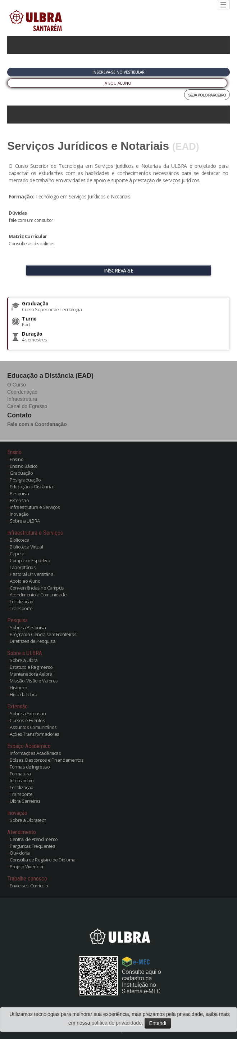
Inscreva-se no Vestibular (118, 72)
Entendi (157, 1023)
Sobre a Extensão (28, 713)
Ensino (16, 459)
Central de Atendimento (34, 839)
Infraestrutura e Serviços (35, 507)
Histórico (18, 687)
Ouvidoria (20, 853)
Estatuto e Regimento (31, 667)
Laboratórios (23, 567)
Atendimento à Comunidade (38, 594)
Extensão (19, 500)
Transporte (21, 608)
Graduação (21, 473)
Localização (21, 601)
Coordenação (22, 392)
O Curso (16, 385)
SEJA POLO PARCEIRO (207, 95)
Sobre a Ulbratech (28, 820)
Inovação (19, 514)
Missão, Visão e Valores (34, 680)
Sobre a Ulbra (24, 660)
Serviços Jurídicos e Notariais (88, 145)
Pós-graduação (25, 479)
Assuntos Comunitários (33, 727)
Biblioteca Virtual (26, 546)
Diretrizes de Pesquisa (32, 641)
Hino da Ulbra (23, 694)
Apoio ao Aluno (25, 581)
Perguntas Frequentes (32, 846)
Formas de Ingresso (30, 766)
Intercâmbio (22, 780)
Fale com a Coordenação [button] (37, 424)
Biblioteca (19, 540)
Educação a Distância (31, 486)
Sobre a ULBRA (25, 521)
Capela (17, 553)
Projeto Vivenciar (27, 866)
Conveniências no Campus (37, 588)
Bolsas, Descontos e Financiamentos (46, 760)
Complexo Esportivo (30, 560)
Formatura (20, 773)
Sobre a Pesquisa (28, 627)
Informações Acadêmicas (35, 753)
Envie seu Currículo (29, 885)
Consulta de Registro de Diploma (43, 859)
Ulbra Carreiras (25, 801)
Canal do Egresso (27, 406)
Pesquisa (19, 493)
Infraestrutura (22, 399)
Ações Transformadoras (34, 734)
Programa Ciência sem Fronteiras (43, 634)
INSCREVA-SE (118, 270)
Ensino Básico (24, 466)
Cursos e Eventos (27, 720)
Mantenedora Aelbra (31, 674)
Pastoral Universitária (31, 574)
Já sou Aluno (117, 83)
